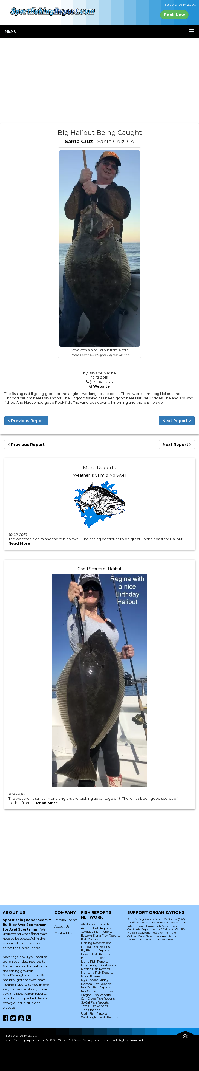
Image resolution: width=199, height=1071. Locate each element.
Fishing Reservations (96, 943)
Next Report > (176, 420)
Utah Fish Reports (94, 1013)
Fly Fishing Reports (95, 950)
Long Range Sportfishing (99, 965)
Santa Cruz (79, 142)
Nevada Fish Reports (96, 984)
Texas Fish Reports (94, 1006)
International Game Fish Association (152, 926)
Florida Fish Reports (95, 947)
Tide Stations (90, 1010)
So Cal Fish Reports (95, 1002)
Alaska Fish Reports (95, 924)
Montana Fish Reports (97, 972)
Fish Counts (89, 939)
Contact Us (63, 933)
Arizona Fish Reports (96, 928)
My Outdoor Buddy (94, 980)
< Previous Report (26, 420)
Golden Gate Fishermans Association (152, 936)
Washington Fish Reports (99, 1017)
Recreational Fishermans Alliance (150, 939)
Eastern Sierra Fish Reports (100, 935)
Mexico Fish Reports (95, 969)
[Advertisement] (99, 80)
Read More (19, 543)
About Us (61, 926)
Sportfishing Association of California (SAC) (156, 919)
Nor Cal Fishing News (97, 991)
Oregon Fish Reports (96, 995)
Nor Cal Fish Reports (95, 987)
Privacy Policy (65, 919)
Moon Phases (90, 976)
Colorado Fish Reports (96, 932)
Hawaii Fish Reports (95, 954)
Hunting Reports (93, 958)
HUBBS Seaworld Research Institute (151, 932)
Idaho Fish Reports (94, 961)
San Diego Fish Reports (98, 999)
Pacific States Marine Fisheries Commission (156, 922)
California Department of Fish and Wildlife (156, 929)
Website (101, 386)
